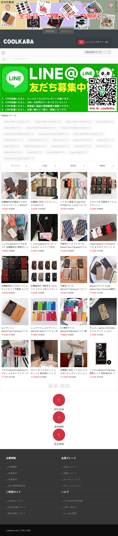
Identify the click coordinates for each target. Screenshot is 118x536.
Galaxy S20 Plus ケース (13, 140)
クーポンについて (71, 479)
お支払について (15, 501)
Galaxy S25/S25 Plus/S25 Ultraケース (75, 128)
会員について (69, 467)
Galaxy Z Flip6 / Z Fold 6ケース (48, 122)
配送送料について (16, 513)
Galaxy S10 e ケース (106, 140)
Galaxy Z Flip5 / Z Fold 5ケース (78, 122)
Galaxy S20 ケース (60, 140)
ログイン (66, 31)
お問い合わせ (69, 507)
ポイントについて (71, 486)
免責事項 (12, 479)
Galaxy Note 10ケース (60, 146)
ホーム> (9, 59)
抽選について (69, 473)
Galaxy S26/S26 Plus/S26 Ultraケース (41, 128)
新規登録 (50, 31)
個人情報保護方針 (16, 486)
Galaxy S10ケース (11, 146)
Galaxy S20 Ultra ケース (37, 140)
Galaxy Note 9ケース (21, 59)
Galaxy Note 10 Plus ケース (35, 146)
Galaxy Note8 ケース (78, 152)
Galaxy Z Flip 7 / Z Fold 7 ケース (17, 122)
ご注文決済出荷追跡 (72, 501)
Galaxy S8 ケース (34, 152)
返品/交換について (16, 507)
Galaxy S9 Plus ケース (13, 152)
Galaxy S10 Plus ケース (83, 140)
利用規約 (12, 473)
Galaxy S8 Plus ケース (56, 152)
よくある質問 (69, 513)
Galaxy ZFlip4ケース (12, 128)
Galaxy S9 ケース (103, 146)
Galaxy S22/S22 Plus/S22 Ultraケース (88, 134)
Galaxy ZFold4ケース (104, 122)
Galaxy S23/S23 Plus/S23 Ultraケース (53, 134)
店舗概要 (12, 467)
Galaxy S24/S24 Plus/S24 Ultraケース (18, 134)
